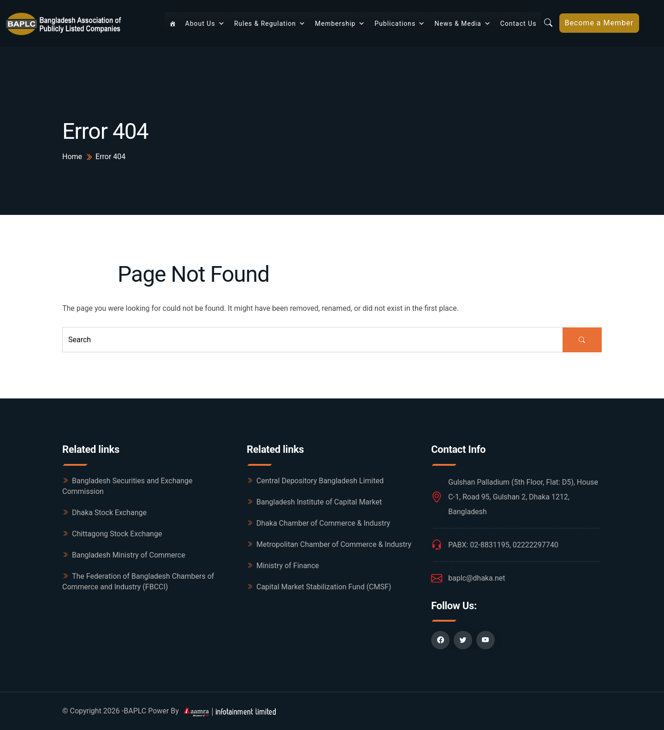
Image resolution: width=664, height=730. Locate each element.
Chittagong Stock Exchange (117, 533)
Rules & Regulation (270, 23)
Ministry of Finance (287, 565)
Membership (340, 23)
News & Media (462, 23)
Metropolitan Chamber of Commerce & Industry (333, 544)
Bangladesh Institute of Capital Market (319, 502)
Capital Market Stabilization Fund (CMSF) (323, 586)
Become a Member (598, 22)
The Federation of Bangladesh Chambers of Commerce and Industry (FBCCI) (138, 581)
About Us (205, 23)
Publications (399, 23)
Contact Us (518, 23)
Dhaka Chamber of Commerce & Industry (323, 523)
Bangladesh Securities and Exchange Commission (127, 486)
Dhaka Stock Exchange (109, 512)
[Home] (173, 23)
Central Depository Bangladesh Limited (320, 480)
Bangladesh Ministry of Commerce (128, 555)
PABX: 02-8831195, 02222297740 (503, 544)
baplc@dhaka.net (476, 578)
